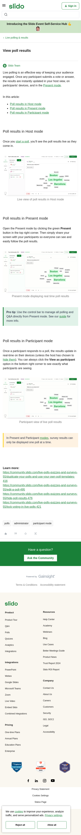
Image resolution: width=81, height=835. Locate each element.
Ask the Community (40, 558)
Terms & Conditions (26, 584)
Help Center (49, 619)
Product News (49, 657)
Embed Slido (11, 707)
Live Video (10, 701)
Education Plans (13, 745)
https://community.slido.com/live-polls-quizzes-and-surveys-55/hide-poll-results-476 (40, 496)
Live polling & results (16, 37)
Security (47, 713)
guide (62, 316)
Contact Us (48, 688)
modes (44, 437)
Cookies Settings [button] (40, 795)
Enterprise (10, 751)
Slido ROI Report (51, 669)
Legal (45, 725)
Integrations (10, 651)
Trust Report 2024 (51, 663)
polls (7, 523)
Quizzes (9, 638)
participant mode (42, 523)
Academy (47, 625)
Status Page (41, 802)
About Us (47, 694)
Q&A (7, 626)
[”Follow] (28, 782)
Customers (48, 707)
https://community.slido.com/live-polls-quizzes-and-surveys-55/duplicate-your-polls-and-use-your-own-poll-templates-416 (40, 476)
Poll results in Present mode (27, 108)
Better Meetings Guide (54, 651)
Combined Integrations (16, 713)
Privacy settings (53, 815)
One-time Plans (12, 732)
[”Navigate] (11, 604)
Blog (45, 638)
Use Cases (48, 644)
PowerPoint (10, 670)
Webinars (47, 632)
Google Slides (11, 682)
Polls (7, 632)
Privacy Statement (40, 789)
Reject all (20, 825)
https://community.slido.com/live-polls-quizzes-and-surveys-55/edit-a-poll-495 (40, 487)
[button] (4, 6)
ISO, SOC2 (48, 719)
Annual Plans (11, 738)
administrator (21, 523)
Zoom (7, 695)
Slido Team (14, 65)
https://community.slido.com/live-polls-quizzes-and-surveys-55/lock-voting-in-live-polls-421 (40, 504)
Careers (47, 700)
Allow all (51, 825)
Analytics (9, 645)
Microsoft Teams (13, 688)
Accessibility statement (52, 584)
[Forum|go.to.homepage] (16, 6)
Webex (8, 676)
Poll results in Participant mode (29, 112)
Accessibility (49, 732)
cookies (19, 811)
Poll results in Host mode (25, 104)
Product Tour (11, 620)
